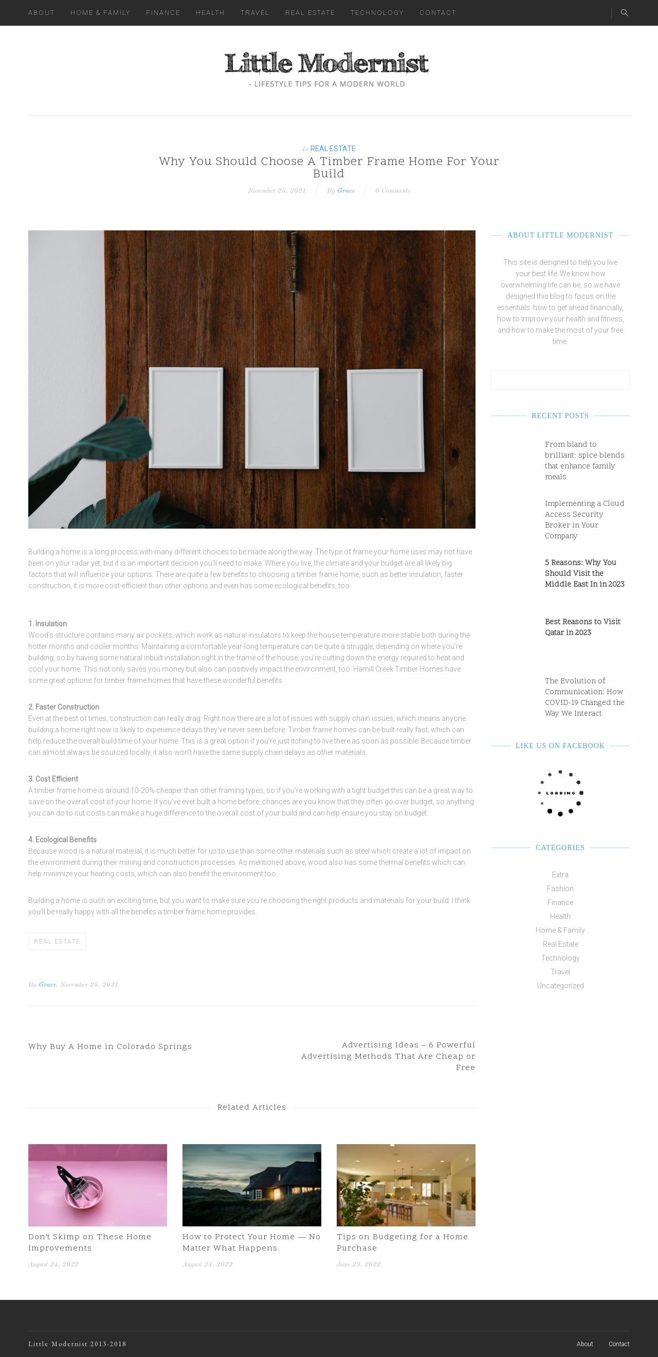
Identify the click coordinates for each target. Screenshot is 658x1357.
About (41, 12)
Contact (437, 12)
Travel (255, 12)
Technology (377, 12)
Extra (560, 875)
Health (210, 12)
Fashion (560, 888)
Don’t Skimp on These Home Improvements (90, 1243)
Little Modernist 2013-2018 (77, 1344)
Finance (163, 12)
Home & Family (100, 12)
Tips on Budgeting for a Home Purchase (402, 1243)
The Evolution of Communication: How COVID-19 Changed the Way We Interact (585, 697)
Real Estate (310, 12)
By (32, 985)
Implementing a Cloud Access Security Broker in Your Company (585, 520)
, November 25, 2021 (87, 985)
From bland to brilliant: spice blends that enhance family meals (585, 461)
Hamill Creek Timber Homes (398, 669)
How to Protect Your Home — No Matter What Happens (251, 1243)
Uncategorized (560, 986)
